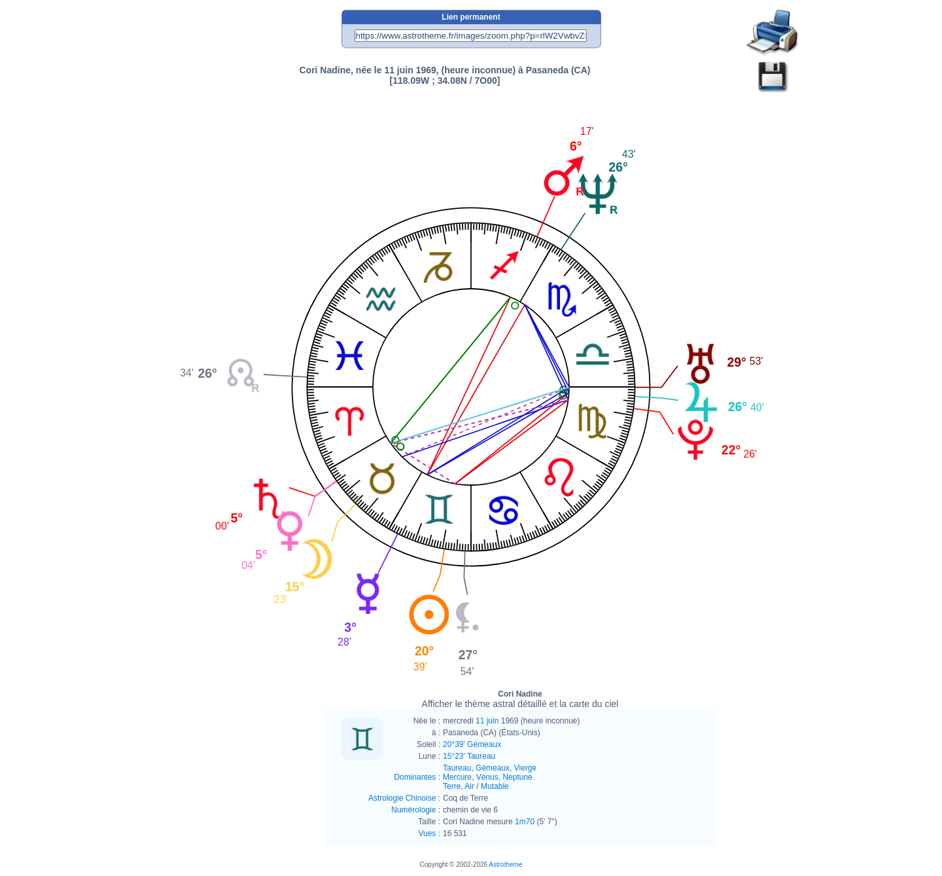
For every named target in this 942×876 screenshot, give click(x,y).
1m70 (524, 821)
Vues (427, 833)
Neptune (517, 777)
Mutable (495, 786)
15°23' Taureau (469, 756)
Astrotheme (505, 864)
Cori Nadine (520, 699)
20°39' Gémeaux (472, 744)
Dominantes (415, 777)
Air (469, 786)
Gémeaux (493, 768)
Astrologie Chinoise (402, 798)
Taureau (457, 768)
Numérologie (413, 809)
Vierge (525, 768)
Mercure (457, 777)
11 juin (487, 720)
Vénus (487, 777)
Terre (452, 786)
